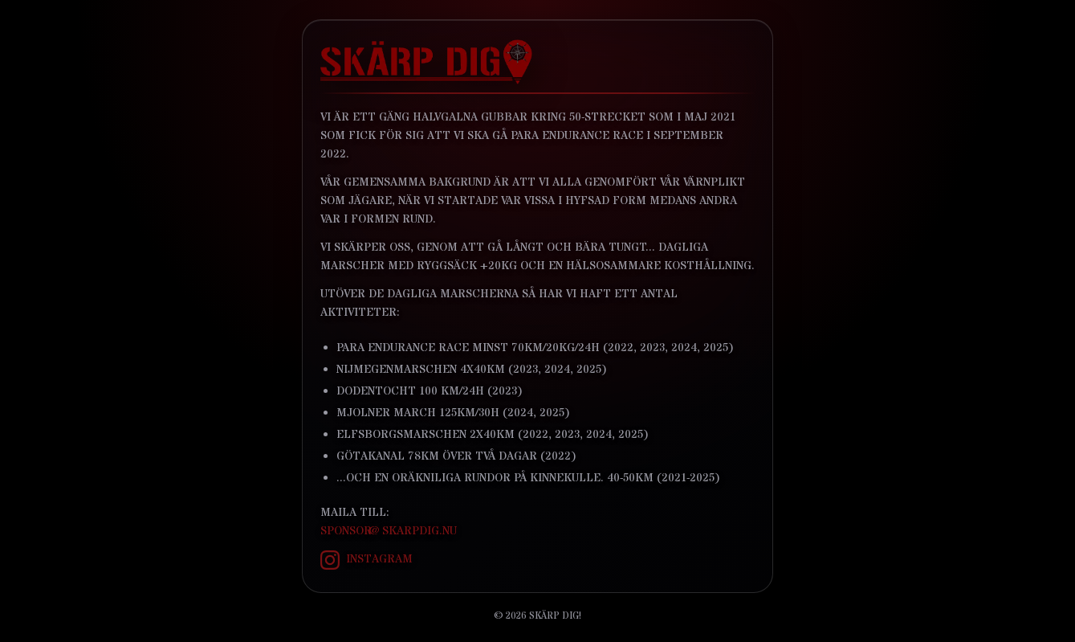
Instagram (366, 560)
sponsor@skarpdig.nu (388, 531)
